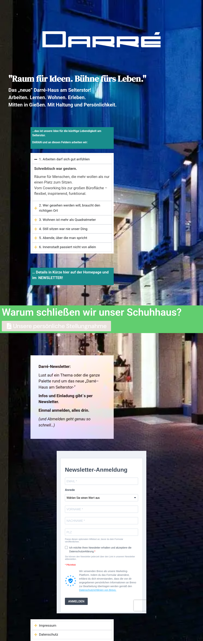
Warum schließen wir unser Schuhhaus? (92, 312)
